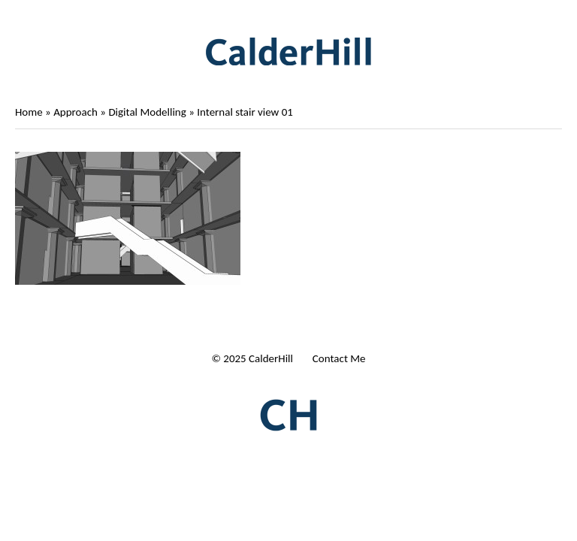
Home (29, 112)
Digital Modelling (147, 112)
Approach (75, 112)
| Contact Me (335, 358)
